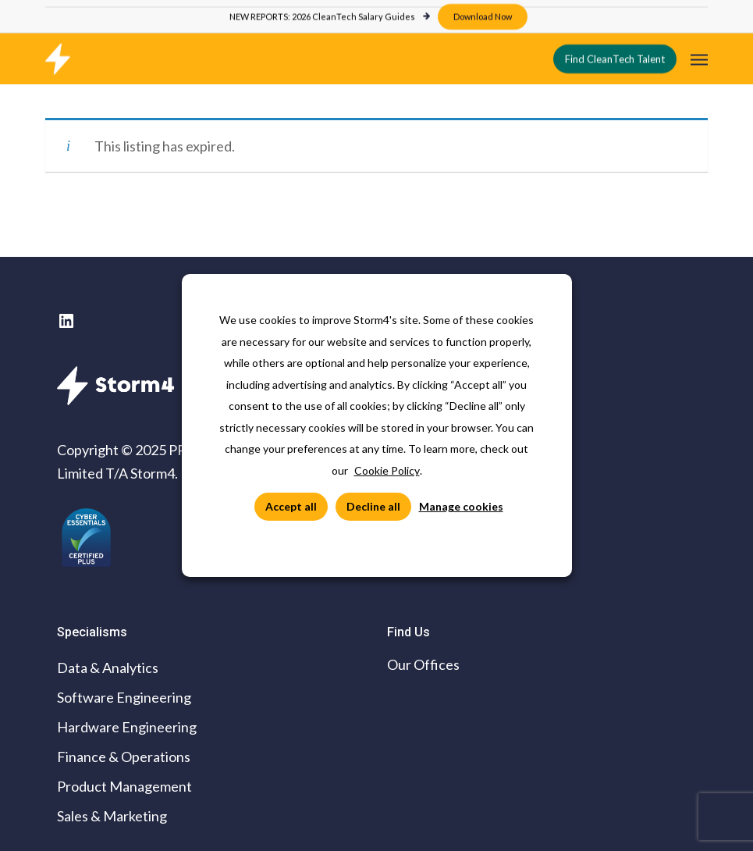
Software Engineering (124, 697)
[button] (699, 57)
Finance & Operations (123, 756)
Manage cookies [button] (461, 506)
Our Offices (423, 664)
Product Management (124, 786)
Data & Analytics (107, 667)
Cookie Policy (387, 470)
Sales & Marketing (112, 815)
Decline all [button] (373, 506)
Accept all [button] (291, 506)
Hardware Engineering (127, 726)
